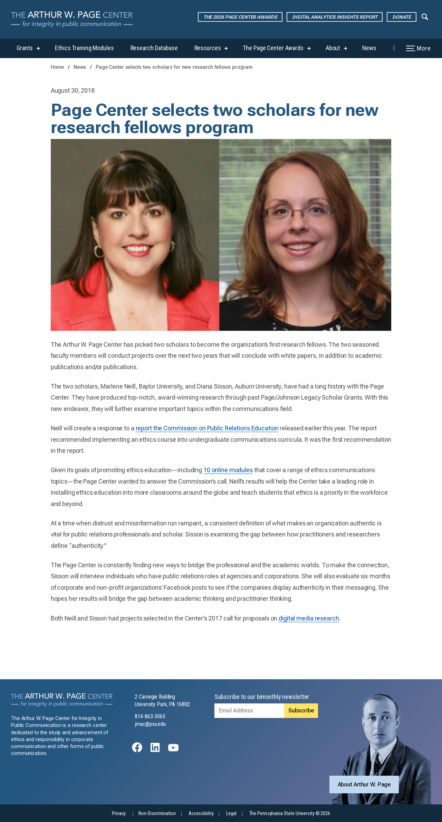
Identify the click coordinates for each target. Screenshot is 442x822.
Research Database (154, 48)
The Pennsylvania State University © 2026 (289, 813)
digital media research (309, 618)
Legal (231, 813)
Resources (207, 48)
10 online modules (228, 470)
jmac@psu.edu (150, 724)
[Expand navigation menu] (425, 16)
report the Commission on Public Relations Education (207, 428)
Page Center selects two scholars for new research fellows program (174, 67)
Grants (25, 48)
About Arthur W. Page (364, 784)
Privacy (119, 813)
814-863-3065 (150, 716)
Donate (401, 17)
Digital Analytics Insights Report (334, 17)
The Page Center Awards (273, 48)
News (369, 48)
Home (57, 67)
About (333, 48)
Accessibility (201, 813)
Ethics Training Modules (84, 48)
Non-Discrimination (157, 813)
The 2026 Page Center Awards (240, 17)
